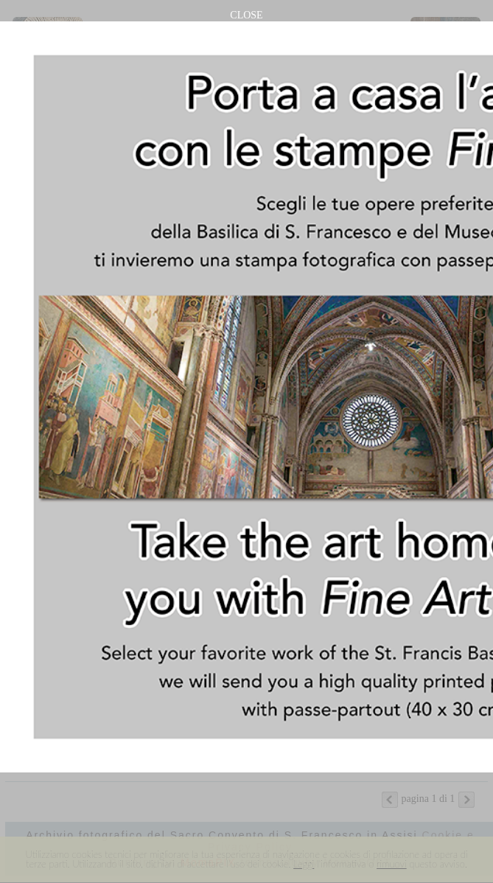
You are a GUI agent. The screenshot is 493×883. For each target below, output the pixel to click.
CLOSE (246, 15)
